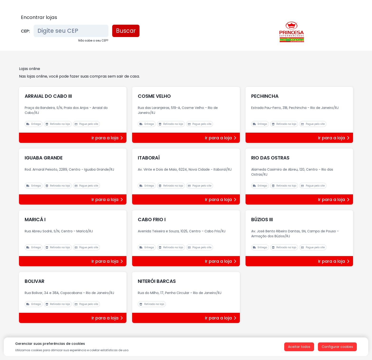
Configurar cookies (337, 346)
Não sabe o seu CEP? (93, 40)
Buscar (126, 31)
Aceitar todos (299, 346)
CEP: (25, 31)
